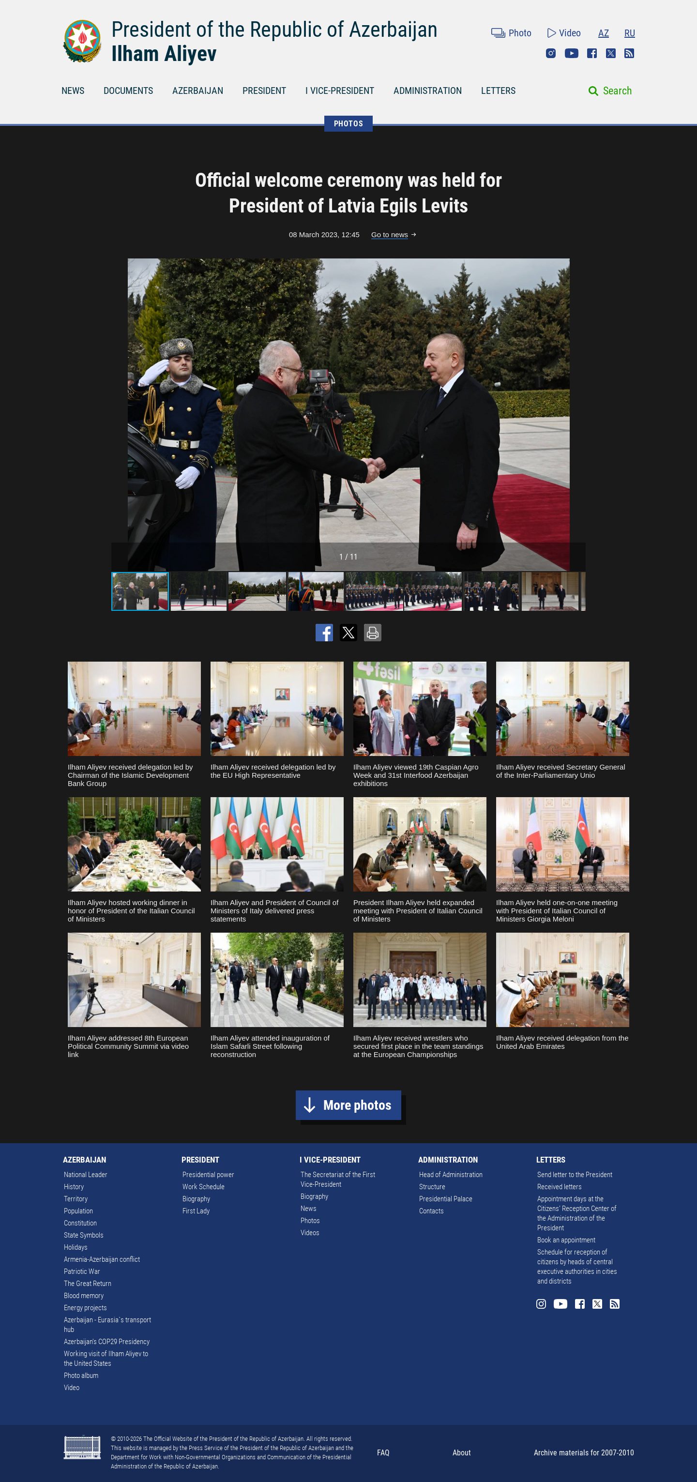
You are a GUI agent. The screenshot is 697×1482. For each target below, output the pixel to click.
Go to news (389, 234)
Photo (520, 33)
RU (629, 33)
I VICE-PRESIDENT (339, 90)
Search (617, 91)
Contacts (431, 1211)
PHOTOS (349, 123)
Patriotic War (82, 1271)
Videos (310, 1232)
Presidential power (208, 1174)
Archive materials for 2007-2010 (584, 1453)
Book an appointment (566, 1240)
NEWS (72, 90)
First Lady (196, 1211)
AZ (603, 33)
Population (78, 1211)
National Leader (85, 1174)
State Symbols (84, 1235)
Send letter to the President (574, 1174)
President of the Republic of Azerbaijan (274, 29)
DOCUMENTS (128, 90)
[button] (577, 415)
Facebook (592, 53)
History (74, 1186)
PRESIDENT (264, 90)
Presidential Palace (445, 1199)
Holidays (76, 1247)
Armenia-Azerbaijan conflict (102, 1259)
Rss (629, 53)
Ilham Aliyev (164, 53)
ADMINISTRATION (428, 90)
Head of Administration (451, 1174)
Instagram (551, 53)
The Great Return (87, 1283)
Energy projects (85, 1307)
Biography (196, 1199)
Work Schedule (203, 1186)
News (309, 1208)
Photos (310, 1220)
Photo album (81, 1375)
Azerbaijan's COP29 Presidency (107, 1341)
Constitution (80, 1223)
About (462, 1453)
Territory (76, 1199)
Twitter (611, 53)
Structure (432, 1186)
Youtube (571, 53)
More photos (357, 1105)
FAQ (383, 1453)
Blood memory (84, 1295)
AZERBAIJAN (197, 90)
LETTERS (498, 90)
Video (570, 33)
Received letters (559, 1186)
